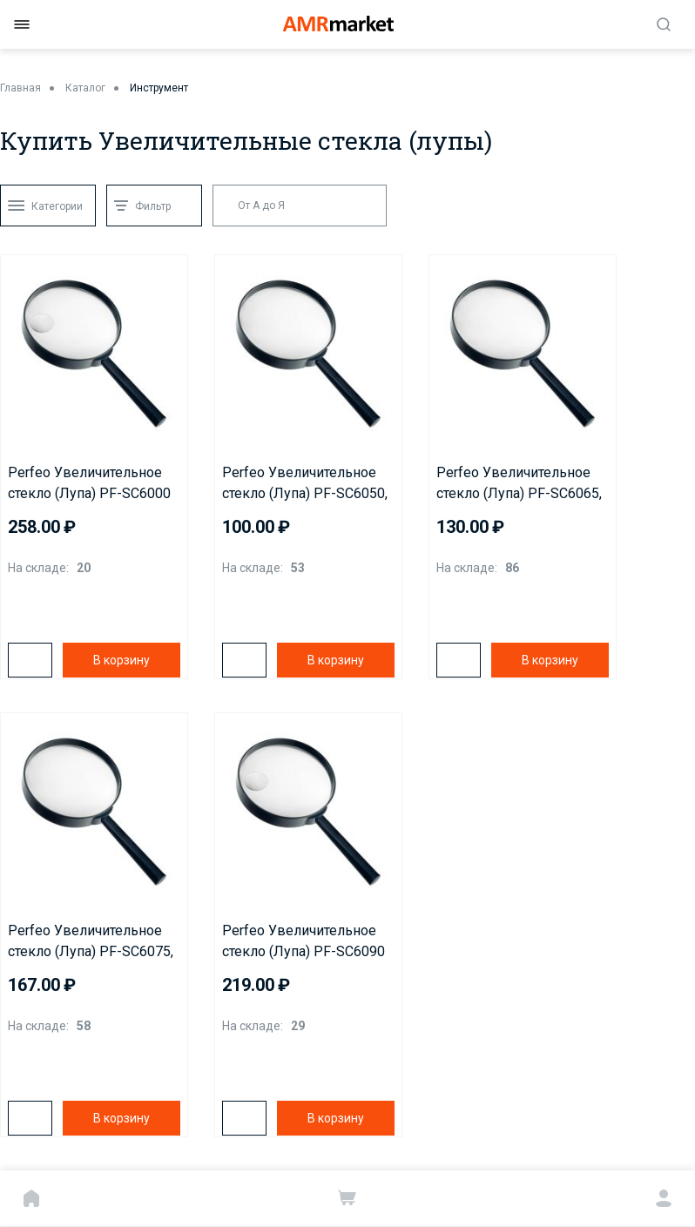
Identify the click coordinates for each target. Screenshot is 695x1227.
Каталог (85, 88)
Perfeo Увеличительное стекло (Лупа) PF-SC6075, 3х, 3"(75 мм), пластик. (90, 942)
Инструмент (159, 88)
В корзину (121, 660)
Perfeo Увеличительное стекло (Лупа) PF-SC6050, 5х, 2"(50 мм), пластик (305, 484)
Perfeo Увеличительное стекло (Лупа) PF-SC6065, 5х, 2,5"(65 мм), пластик (519, 484)
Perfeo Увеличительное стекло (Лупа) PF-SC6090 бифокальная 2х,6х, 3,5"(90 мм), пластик (307, 942)
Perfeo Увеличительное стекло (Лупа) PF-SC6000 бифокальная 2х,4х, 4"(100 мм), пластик (92, 484)
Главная (20, 88)
